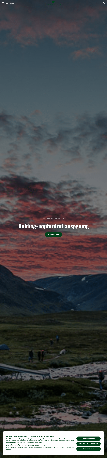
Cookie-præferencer (88, 449)
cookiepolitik (15, 445)
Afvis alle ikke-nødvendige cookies (88, 443)
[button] (104, 3)
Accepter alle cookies (88, 438)
